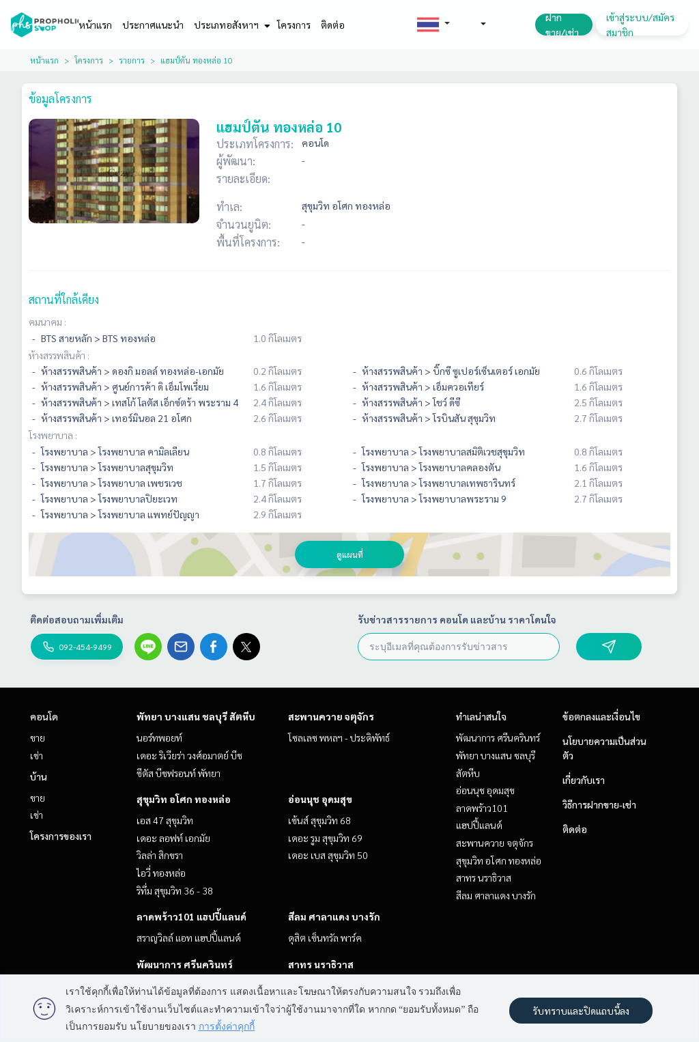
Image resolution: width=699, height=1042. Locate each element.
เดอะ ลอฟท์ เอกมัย (173, 838)
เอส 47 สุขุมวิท (165, 820)
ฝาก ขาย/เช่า (562, 24)
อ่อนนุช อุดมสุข (320, 799)
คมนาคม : (47, 321)
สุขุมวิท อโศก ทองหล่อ (184, 799)
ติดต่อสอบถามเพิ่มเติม (77, 619)
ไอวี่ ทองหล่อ (161, 873)
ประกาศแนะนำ (153, 24)
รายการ (132, 60)
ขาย (37, 737)
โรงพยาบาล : (53, 435)
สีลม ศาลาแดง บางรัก (334, 916)
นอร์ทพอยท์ (159, 737)
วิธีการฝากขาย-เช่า (599, 804)
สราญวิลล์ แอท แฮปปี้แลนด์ (189, 937)
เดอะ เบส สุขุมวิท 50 (328, 855)
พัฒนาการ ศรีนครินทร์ (185, 964)
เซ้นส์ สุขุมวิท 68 (319, 820)
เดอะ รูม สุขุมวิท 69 (325, 838)
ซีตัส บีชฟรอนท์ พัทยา (178, 773)
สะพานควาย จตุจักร (331, 716)
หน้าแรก (95, 24)
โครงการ (294, 24)
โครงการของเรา (60, 836)
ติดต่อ (333, 24)
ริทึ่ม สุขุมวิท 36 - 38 (175, 890)
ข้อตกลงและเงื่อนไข (601, 716)
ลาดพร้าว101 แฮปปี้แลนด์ (191, 916)
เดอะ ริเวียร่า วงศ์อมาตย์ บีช (189, 755)
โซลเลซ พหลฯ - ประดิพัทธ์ (339, 737)
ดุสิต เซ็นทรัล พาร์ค (325, 937)
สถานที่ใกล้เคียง (64, 299)
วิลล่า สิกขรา (160, 855)
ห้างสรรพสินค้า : (59, 355)
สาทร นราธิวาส (321, 964)
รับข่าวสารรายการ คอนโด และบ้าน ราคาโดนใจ (457, 619)
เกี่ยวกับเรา (583, 780)
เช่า (36, 755)
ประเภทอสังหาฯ (230, 24)
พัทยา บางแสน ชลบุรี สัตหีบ (196, 716)
